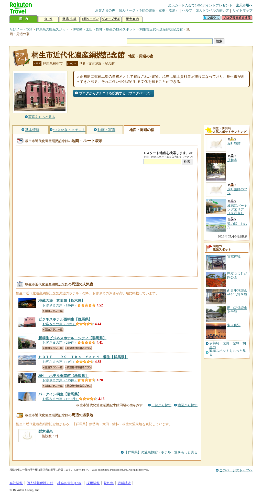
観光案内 (132, 19)
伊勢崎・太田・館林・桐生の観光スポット (104, 29)
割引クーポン (90, 19)
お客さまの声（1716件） (60, 399)
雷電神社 (234, 256)
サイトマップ (243, 10)
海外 (48, 19)
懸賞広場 (69, 19)
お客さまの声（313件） (60, 380)
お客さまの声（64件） (59, 362)
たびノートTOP (20, 29)
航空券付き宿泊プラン (78, 348)
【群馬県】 (65, 319)
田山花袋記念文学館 (237, 309)
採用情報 (93, 483)
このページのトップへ (236, 470)
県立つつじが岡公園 (237, 275)
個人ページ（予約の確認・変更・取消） (149, 10)
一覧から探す (161, 405)
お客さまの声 (105, 10)
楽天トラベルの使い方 (212, 10)
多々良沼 (234, 325)
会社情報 (16, 483)
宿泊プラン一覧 (52, 311)
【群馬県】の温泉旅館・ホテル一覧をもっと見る (161, 452)
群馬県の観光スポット (52, 29)
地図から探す (188, 405)
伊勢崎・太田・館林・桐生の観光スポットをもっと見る (227, 349)
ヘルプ (187, 10)
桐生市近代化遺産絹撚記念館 (161, 29)
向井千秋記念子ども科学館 (237, 292)
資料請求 (124, 483)
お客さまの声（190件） (60, 305)
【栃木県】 (61, 300)
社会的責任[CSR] (70, 483)
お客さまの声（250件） (60, 342)
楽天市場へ (244, 5)
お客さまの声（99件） (59, 324)
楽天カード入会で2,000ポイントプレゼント (200, 5)
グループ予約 (111, 19)
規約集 (109, 483)
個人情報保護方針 (40, 483)
